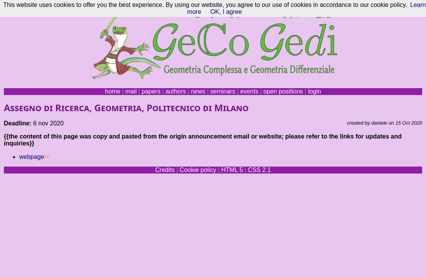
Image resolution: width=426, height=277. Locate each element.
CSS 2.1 (259, 170)
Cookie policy (198, 170)
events (249, 91)
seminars (223, 91)
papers (151, 91)
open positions (283, 91)
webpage (31, 157)
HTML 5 (232, 170)
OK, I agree (226, 11)
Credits (165, 170)
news (198, 91)
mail (130, 91)
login (314, 91)
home (112, 91)
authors (176, 91)
